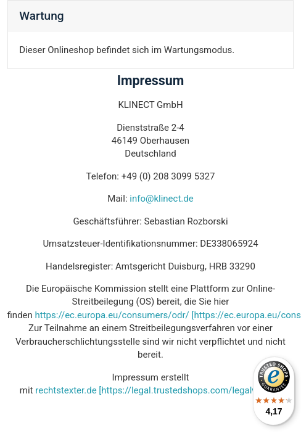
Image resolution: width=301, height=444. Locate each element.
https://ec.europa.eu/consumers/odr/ (112, 315)
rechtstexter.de (65, 390)
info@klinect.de (161, 198)
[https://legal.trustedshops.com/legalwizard (189, 390)
